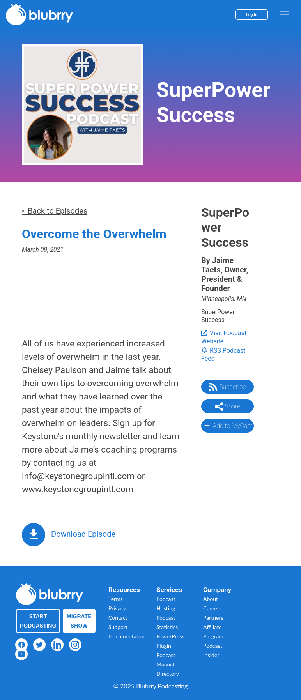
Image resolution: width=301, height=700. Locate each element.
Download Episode (83, 534)
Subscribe (227, 387)
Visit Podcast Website (223, 337)
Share (228, 406)
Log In (251, 14)
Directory (167, 673)
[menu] (284, 14)
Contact (117, 617)
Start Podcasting (38, 621)
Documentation (127, 636)
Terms (115, 599)
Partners (213, 617)
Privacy (117, 608)
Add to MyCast (227, 425)
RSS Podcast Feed (223, 354)
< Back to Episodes (54, 211)
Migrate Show (79, 621)
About (210, 599)
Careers (212, 608)
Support (117, 627)
